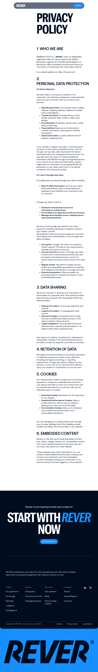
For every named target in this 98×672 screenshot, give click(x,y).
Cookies (59, 624)
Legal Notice (87, 624)
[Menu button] (78, 5)
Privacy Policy (72, 624)
